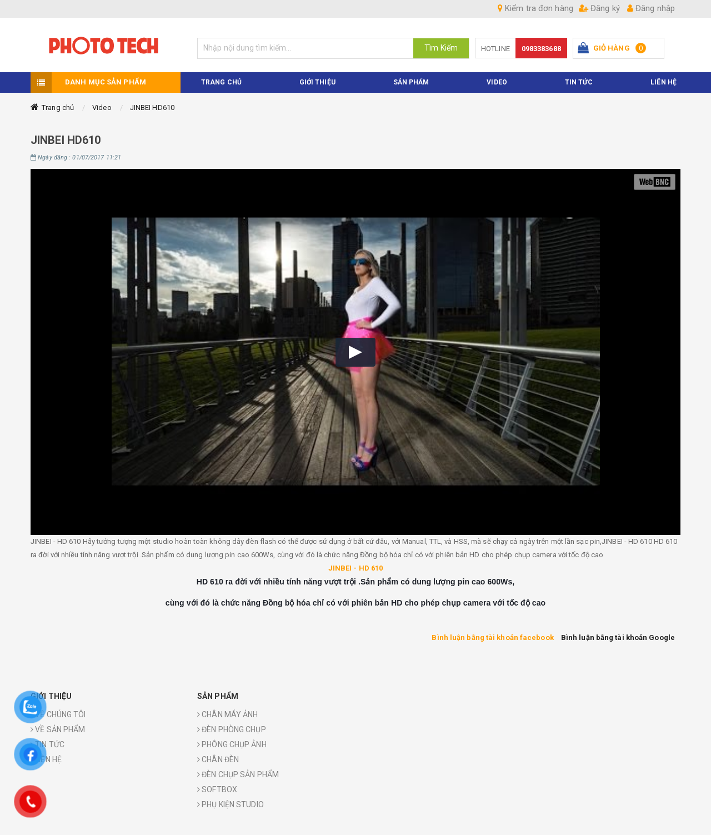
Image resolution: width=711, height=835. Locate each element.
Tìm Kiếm (441, 47)
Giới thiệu (317, 82)
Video (102, 107)
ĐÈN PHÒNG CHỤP (231, 729)
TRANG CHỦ (221, 82)
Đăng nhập (651, 8)
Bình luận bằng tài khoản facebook (492, 637)
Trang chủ (58, 107)
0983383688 (541, 48)
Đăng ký (599, 8)
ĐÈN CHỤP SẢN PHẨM (238, 774)
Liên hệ (663, 82)
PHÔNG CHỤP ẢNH (232, 744)
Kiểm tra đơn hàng (535, 8)
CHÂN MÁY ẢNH (227, 714)
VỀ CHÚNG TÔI (58, 714)
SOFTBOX (217, 789)
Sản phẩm (411, 82)
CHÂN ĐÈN (218, 759)
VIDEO (497, 82)
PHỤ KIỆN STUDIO (230, 804)
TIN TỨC (579, 82)
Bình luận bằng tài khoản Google (618, 637)
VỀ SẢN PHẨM (58, 729)
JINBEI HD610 (152, 107)
